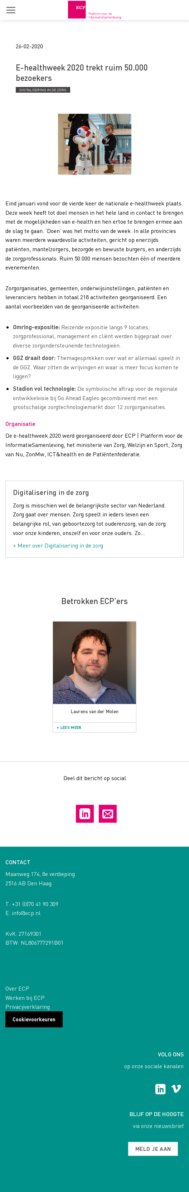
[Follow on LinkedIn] (160, 1090)
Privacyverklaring (27, 1006)
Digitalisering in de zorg (43, 90)
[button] (10, 10)
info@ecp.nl (26, 912)
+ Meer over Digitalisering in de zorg (58, 545)
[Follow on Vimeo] (176, 1090)
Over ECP (17, 988)
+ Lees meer (69, 727)
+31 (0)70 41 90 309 (35, 904)
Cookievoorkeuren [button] (34, 1019)
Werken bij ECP (25, 997)
